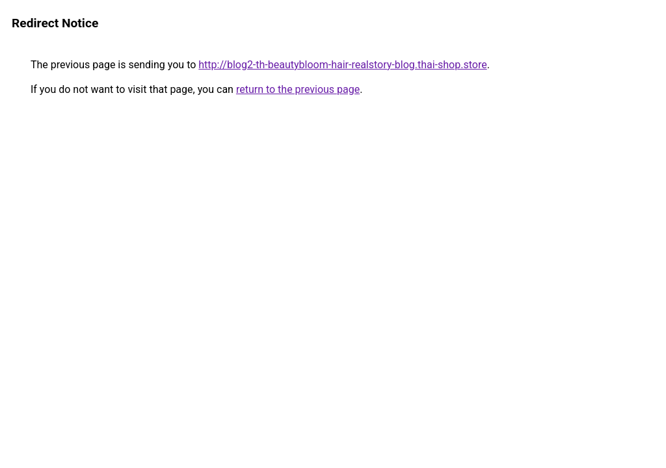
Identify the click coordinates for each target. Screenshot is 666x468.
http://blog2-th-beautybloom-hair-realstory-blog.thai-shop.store (342, 64)
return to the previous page (298, 89)
